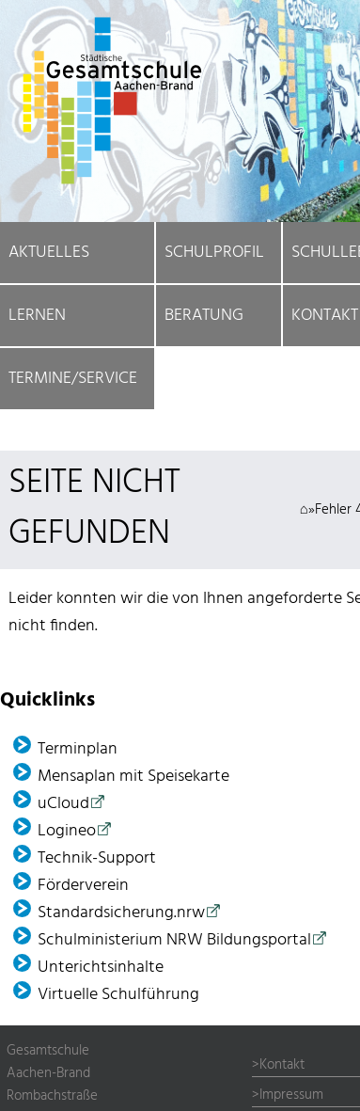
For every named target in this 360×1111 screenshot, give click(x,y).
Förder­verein (83, 885)
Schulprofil (214, 252)
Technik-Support (97, 858)
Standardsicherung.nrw (121, 913)
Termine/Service (72, 378)
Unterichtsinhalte (101, 967)
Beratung (203, 315)
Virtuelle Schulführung (118, 994)
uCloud (63, 803)
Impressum (291, 1095)
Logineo (67, 831)
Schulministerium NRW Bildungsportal (174, 940)
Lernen (37, 315)
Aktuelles (48, 252)
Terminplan (77, 749)
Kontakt (282, 1065)
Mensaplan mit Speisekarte (133, 776)
